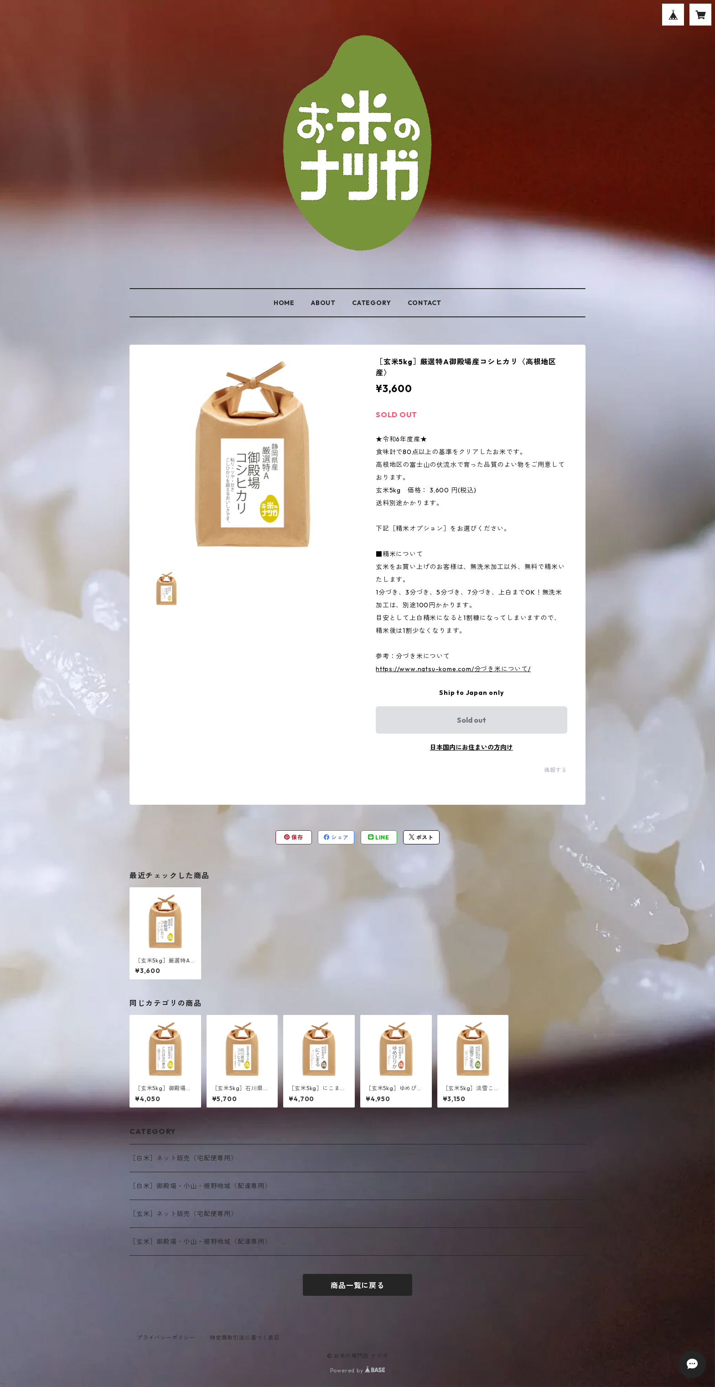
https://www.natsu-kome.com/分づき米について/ (453, 669)
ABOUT (323, 303)
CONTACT (425, 303)
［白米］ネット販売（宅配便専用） (184, 1158)
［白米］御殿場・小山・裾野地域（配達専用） (200, 1186)
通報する (555, 769)
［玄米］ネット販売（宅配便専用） (184, 1214)
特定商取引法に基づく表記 (245, 1337)
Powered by (357, 1370)
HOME (284, 303)
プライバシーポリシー (166, 1337)
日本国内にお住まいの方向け (471, 747)
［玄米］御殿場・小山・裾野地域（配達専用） (200, 1241)
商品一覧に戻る (357, 1285)
